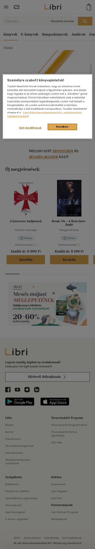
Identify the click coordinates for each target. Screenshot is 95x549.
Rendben (62, 126)
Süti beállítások (30, 127)
